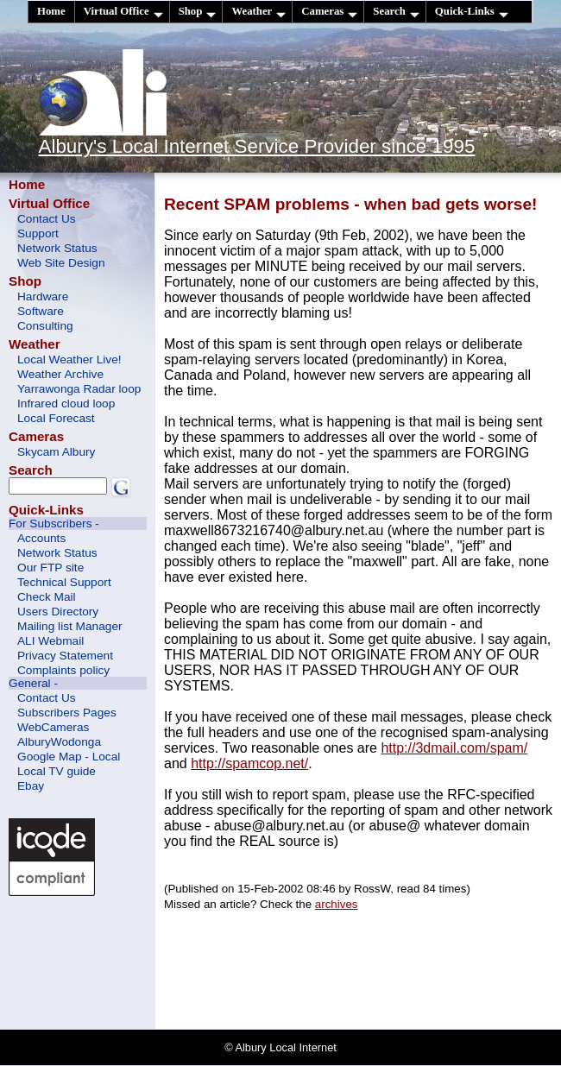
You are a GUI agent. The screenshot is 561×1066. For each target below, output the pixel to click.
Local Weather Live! (69, 359)
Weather (258, 11)
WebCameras (53, 727)
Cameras (329, 11)
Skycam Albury (56, 451)
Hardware (42, 296)
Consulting (45, 325)
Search (396, 11)
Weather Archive (60, 374)
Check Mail (46, 596)
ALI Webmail (50, 640)
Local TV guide (56, 771)
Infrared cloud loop (66, 403)
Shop (198, 11)
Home (51, 11)
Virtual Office (123, 11)
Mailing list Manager (70, 626)
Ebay (30, 785)
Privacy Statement (65, 655)
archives (336, 904)
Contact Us (46, 218)
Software (40, 311)
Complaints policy (63, 670)
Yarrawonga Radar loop (79, 388)
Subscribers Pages (67, 712)
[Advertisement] (86, 960)
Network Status (57, 248)
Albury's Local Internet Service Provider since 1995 (257, 146)
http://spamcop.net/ (249, 763)
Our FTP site (50, 567)
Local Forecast (56, 418)
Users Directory (57, 611)
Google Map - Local (68, 756)
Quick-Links (471, 11)
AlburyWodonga (59, 741)
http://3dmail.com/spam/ (454, 748)
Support (38, 233)
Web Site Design (61, 262)
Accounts (41, 538)
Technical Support (64, 582)
